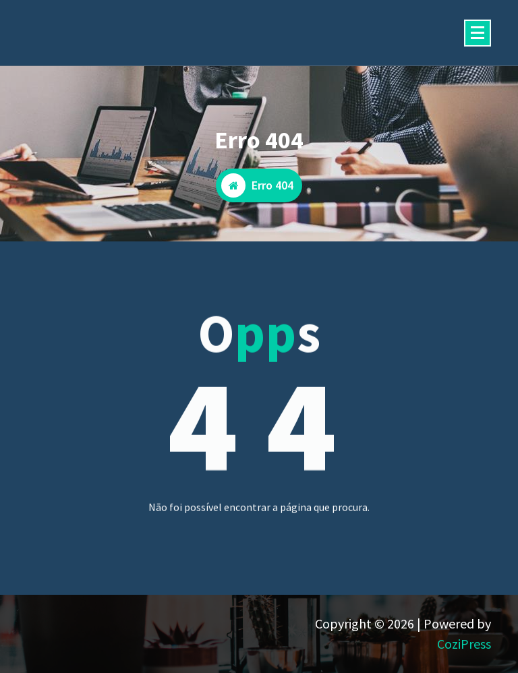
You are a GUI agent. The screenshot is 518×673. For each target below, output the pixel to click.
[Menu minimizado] (477, 33)
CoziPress (464, 643)
